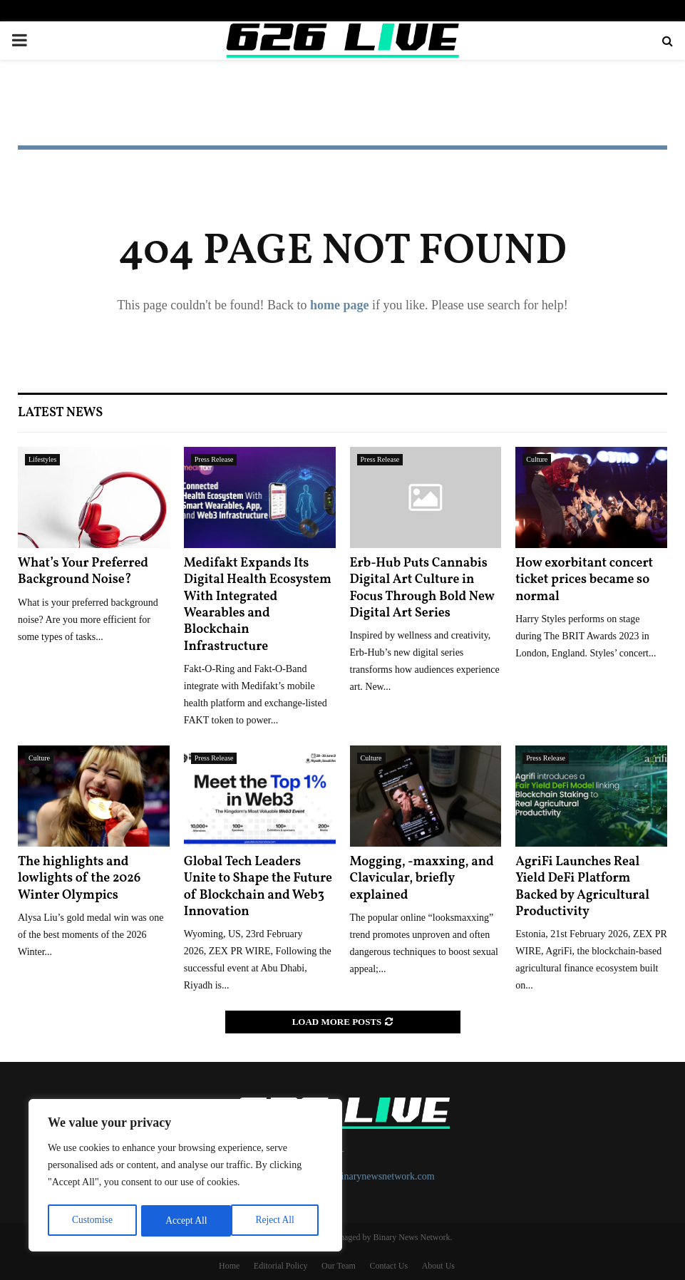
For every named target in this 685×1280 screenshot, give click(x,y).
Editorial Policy (281, 1266)
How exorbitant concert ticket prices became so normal (584, 580)
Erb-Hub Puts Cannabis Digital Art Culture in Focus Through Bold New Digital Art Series (422, 588)
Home (229, 1266)
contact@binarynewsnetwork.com (366, 1176)
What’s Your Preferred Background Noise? (83, 571)
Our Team (338, 1266)
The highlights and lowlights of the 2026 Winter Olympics (79, 878)
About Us (438, 1266)
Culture (536, 459)
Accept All (278, 1220)
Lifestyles (42, 459)
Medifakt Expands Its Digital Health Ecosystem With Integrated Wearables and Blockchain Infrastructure (257, 605)
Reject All (185, 1220)
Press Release (214, 459)
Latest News (60, 413)
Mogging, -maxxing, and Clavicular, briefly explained (422, 878)
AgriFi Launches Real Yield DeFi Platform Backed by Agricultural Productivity (582, 887)
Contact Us (388, 1266)
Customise (92, 1220)
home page (339, 305)
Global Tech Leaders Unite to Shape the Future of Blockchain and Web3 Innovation (258, 887)
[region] (185, 1176)
